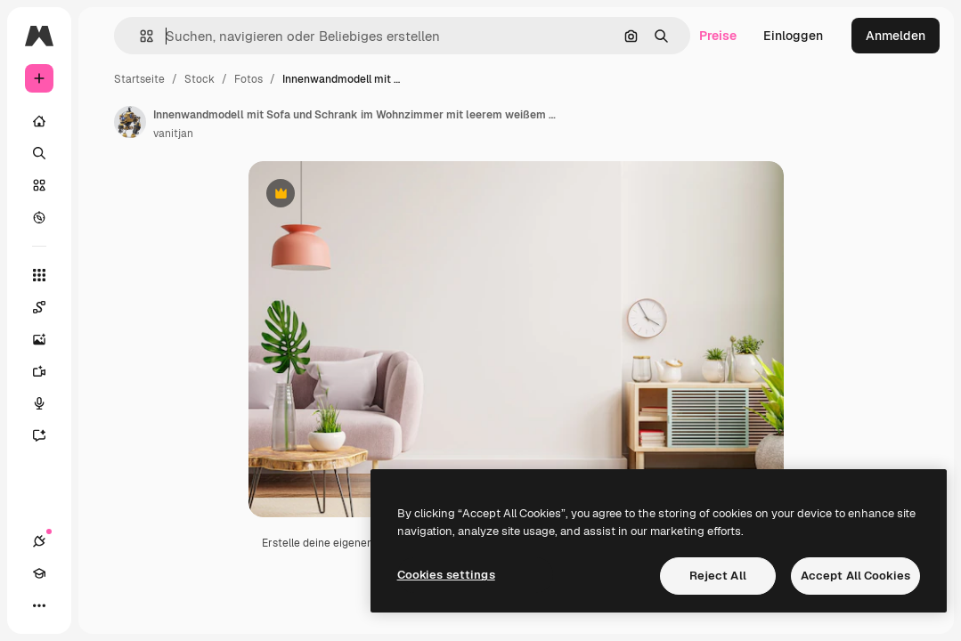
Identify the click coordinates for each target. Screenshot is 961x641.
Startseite (139, 79)
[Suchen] (39, 153)
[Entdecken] (39, 217)
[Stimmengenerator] (48, 403)
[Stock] (39, 185)
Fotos (248, 79)
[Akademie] (39, 573)
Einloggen (793, 36)
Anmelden (895, 36)
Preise (718, 36)
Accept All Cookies (855, 575)
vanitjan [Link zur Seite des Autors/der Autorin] (173, 133)
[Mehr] (39, 605)
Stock (199, 79)
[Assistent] (48, 435)
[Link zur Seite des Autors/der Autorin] (130, 122)
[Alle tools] (39, 275)
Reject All (717, 575)
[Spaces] (48, 307)
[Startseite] (39, 121)
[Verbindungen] (39, 541)
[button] (139, 36)
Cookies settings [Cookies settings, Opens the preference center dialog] (446, 574)
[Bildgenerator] (48, 339)
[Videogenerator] (48, 371)
